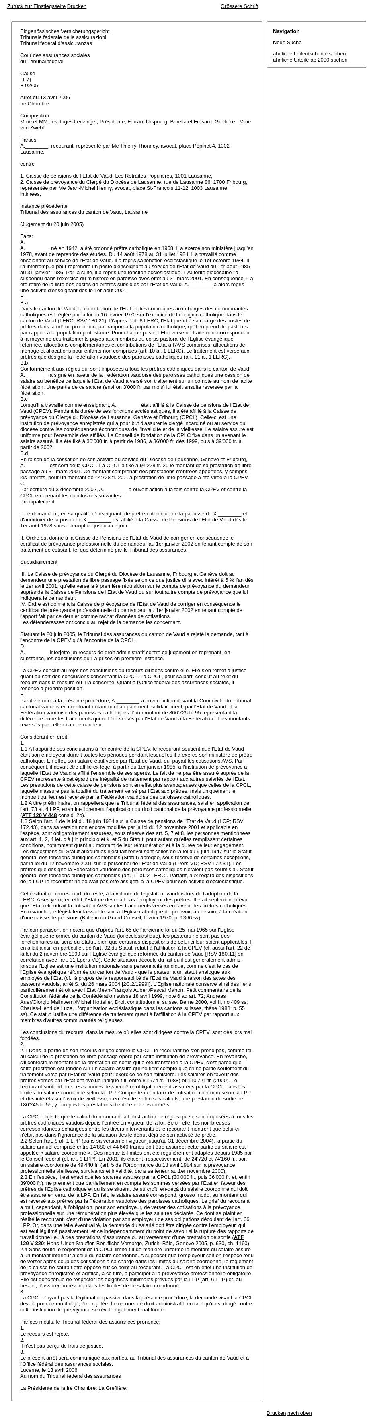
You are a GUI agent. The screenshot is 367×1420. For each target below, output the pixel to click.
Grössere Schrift (239, 6)
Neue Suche (287, 42)
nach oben (299, 1413)
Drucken (76, 6)
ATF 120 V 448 (39, 815)
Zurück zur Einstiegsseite (36, 6)
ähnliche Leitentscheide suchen (309, 54)
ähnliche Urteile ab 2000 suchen (310, 60)
